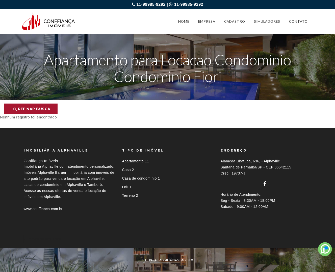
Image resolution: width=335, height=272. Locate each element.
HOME (183, 21)
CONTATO (298, 21)
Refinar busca (31, 109)
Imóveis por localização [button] (44, 238)
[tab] (168, 239)
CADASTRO (234, 21)
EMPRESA (206, 21)
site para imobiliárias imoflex (167, 260)
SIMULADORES (267, 21)
